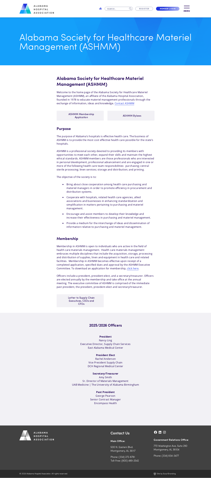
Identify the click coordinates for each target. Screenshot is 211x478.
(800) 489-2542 (130, 460)
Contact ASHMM (124, 103)
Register (144, 8)
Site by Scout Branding (165, 474)
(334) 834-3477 (170, 455)
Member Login (167, 8)
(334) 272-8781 (127, 457)
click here (133, 268)
